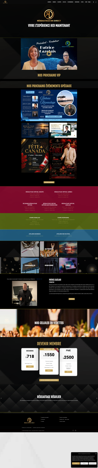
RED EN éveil (68, 249)
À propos (42, 421)
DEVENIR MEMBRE (49, 265)
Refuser (84, 463)
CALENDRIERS (30, 249)
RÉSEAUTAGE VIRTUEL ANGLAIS (68, 204)
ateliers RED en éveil (63, 234)
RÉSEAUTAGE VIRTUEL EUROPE (35, 192)
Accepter (75, 463)
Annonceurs (43, 419)
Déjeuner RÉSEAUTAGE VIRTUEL (30, 204)
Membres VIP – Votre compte (64, 419)
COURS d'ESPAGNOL (63, 217)
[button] (95, 453)
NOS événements (49, 249)
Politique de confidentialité (26, 427)
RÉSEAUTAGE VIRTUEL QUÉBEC (63, 192)
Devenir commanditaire (63, 417)
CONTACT (68, 265)
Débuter (29, 366)
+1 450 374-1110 (38, 279)
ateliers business (35, 234)
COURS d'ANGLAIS (34, 217)
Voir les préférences (92, 463)
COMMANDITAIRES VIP (30, 265)
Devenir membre (62, 421)
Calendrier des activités (45, 417)
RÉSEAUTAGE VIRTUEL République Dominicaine (49, 204)
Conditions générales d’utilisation (39, 427)
